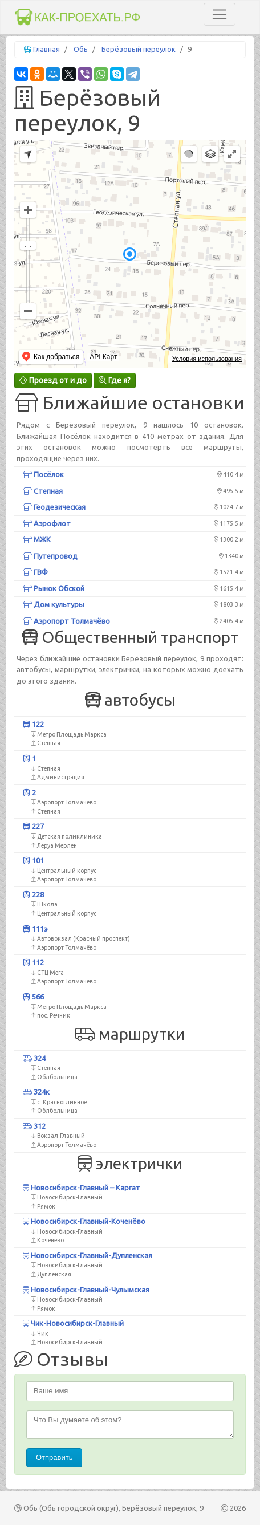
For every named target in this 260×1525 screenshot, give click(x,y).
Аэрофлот (47, 523)
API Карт (103, 357)
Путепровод (50, 556)
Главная (46, 49)
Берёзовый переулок (138, 49)
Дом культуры (53, 604)
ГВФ (35, 572)
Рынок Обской (53, 588)
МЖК (37, 539)
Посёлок (43, 474)
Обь (81, 49)
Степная (43, 491)
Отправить (54, 1457)
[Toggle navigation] (219, 14)
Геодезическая (54, 507)
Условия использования (207, 358)
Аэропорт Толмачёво (66, 621)
